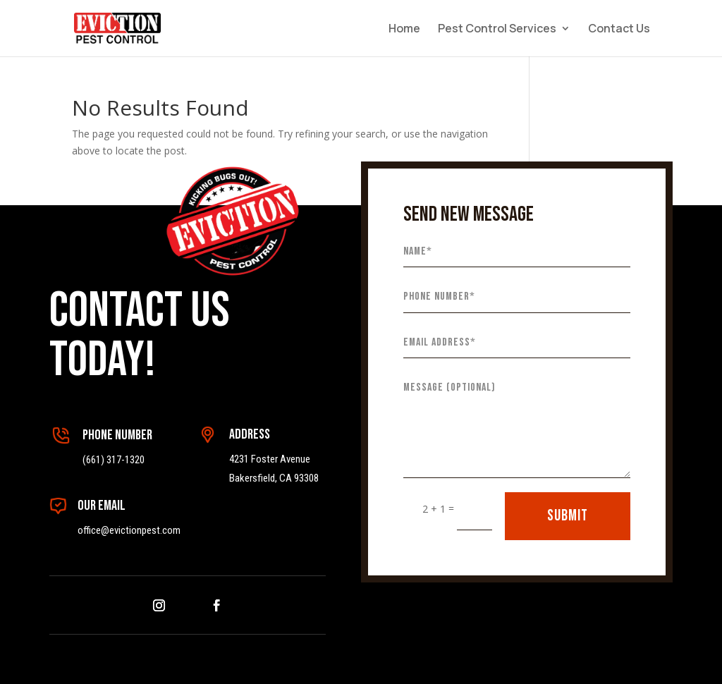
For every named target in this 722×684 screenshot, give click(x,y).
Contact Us (619, 29)
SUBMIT (567, 515)
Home (404, 29)
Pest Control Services (497, 29)
